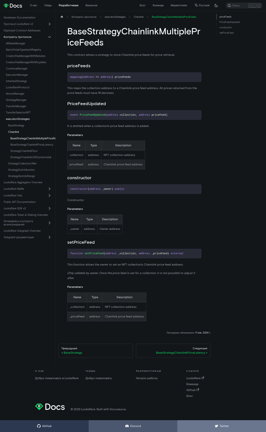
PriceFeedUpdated (229, 22)
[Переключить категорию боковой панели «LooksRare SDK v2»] (49, 208)
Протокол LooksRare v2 (18, 24)
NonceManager (15, 93)
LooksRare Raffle (14, 189)
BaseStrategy (16, 125)
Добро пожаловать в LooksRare (57, 378)
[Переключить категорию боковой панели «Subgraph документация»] (49, 237)
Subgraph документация (19, 237)
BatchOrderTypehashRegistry (23, 49)
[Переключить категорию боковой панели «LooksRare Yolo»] (49, 195)
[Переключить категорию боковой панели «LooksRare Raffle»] (49, 189)
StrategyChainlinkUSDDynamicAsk (30, 157)
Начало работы (147, 378)
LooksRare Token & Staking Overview (26, 215)
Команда (158, 5)
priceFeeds (225, 16)
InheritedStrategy (16, 81)
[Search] (244, 5)
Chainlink (13, 132)
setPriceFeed (226, 32)
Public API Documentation (20, 202)
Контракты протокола (17, 37)
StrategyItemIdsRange (21, 176)
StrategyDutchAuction (21, 169)
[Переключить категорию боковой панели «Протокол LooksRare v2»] (49, 24)
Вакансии (91, 5)
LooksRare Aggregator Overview (23, 182)
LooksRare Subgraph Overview (22, 230)
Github (192, 390)
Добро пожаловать (99, 378)
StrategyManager (16, 100)
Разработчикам (68, 5)
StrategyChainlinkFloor (24, 151)
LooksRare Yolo (13, 195)
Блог (143, 5)
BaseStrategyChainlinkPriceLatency (31, 144)
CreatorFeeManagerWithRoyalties (26, 62)
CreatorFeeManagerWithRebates (25, 56)
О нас (33, 5)
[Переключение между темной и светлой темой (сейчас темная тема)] (216, 5)
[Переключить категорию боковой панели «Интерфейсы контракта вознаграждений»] (49, 222)
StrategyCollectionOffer (22, 163)
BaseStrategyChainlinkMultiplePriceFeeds (32, 138)
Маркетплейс (179, 5)
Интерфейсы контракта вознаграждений (18, 223)
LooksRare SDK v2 (15, 208)
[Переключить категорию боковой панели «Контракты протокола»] (49, 37)
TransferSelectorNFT (18, 112)
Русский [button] (201, 5)
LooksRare (195, 378)
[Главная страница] (61, 17)
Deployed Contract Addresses (22, 30)
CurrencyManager (17, 68)
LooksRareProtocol (17, 87)
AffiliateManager (15, 43)
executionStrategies (18, 119)
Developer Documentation (19, 17)
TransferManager (16, 106)
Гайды (48, 5)
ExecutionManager (17, 74)
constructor (225, 27)
